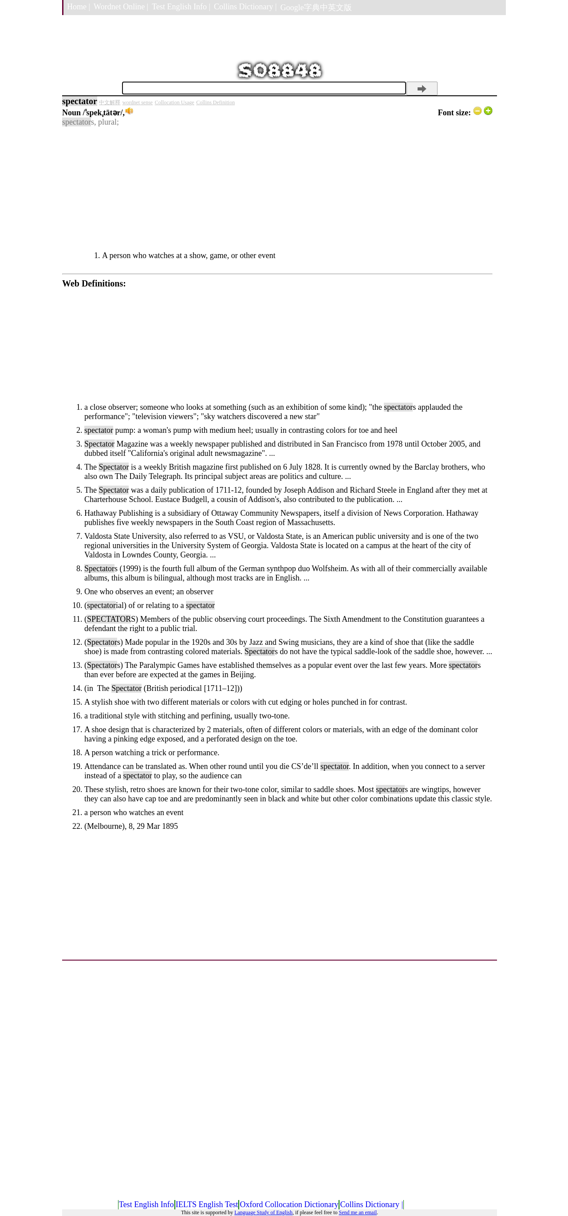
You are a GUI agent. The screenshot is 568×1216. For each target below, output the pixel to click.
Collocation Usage (174, 102)
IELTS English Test (207, 1204)
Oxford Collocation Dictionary (289, 1204)
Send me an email (358, 1212)
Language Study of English (263, 1212)
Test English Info (146, 1204)
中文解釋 (109, 102)
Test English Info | (181, 6)
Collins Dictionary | (245, 6)
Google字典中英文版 (316, 7)
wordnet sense (137, 102)
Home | (78, 6)
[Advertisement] (277, 189)
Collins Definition (215, 102)
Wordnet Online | (121, 6)
